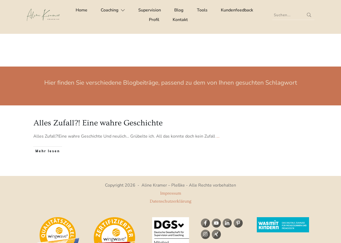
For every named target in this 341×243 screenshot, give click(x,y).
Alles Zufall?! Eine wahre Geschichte (98, 90)
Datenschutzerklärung (170, 168)
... (218, 103)
